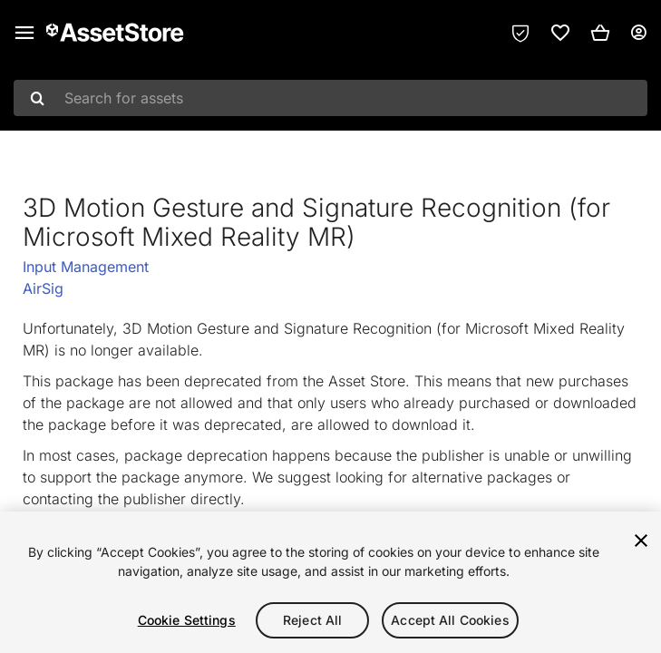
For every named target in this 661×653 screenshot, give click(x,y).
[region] (330, 582)
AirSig (43, 288)
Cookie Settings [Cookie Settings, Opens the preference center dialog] (187, 620)
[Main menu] (24, 33)
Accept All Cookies (450, 620)
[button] (600, 33)
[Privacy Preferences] (520, 33)
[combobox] (330, 98)
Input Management (86, 267)
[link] (560, 33)
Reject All (312, 620)
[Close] (641, 540)
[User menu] (638, 33)
